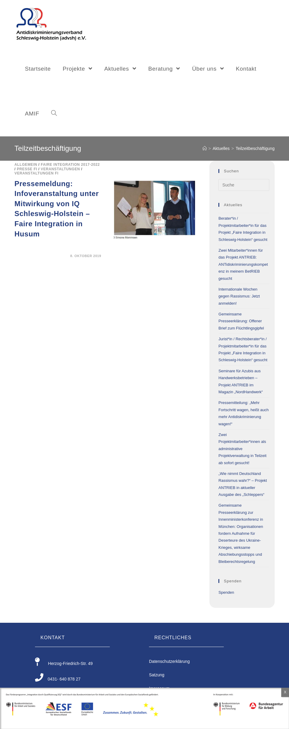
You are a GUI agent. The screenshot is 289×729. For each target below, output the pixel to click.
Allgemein (25, 164)
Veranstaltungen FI (36, 173)
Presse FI (27, 169)
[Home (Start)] (205, 148)
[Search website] (54, 113)
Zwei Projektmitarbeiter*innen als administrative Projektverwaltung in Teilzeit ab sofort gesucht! (242, 448)
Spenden (226, 592)
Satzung (156, 674)
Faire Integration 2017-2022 (70, 164)
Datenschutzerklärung (169, 661)
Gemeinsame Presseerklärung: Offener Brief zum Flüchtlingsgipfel (241, 321)
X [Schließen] (285, 692)
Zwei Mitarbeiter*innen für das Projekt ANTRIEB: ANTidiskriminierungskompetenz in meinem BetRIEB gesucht (243, 264)
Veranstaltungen (60, 169)
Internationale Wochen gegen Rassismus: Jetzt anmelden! (239, 296)
